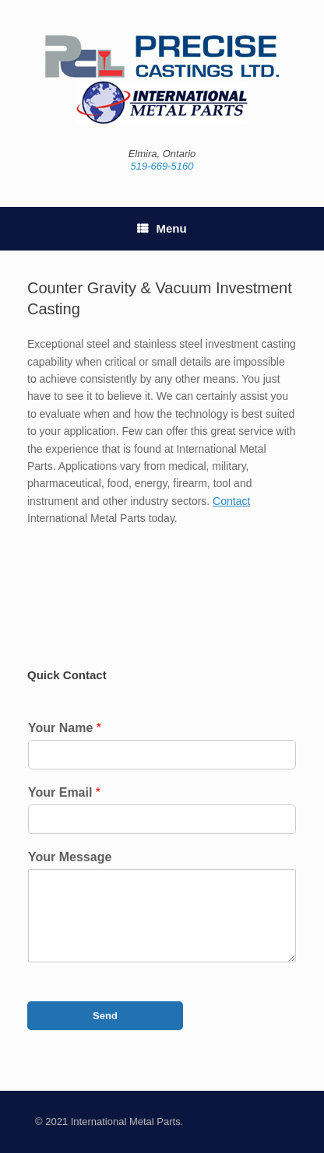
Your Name (64, 727)
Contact (231, 501)
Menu (161, 228)
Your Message (69, 857)
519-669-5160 (162, 166)
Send (105, 1016)
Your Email (64, 792)
